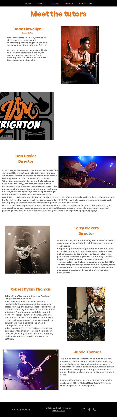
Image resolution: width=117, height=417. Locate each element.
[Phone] (94, 409)
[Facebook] (89, 409)
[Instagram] (83, 409)
